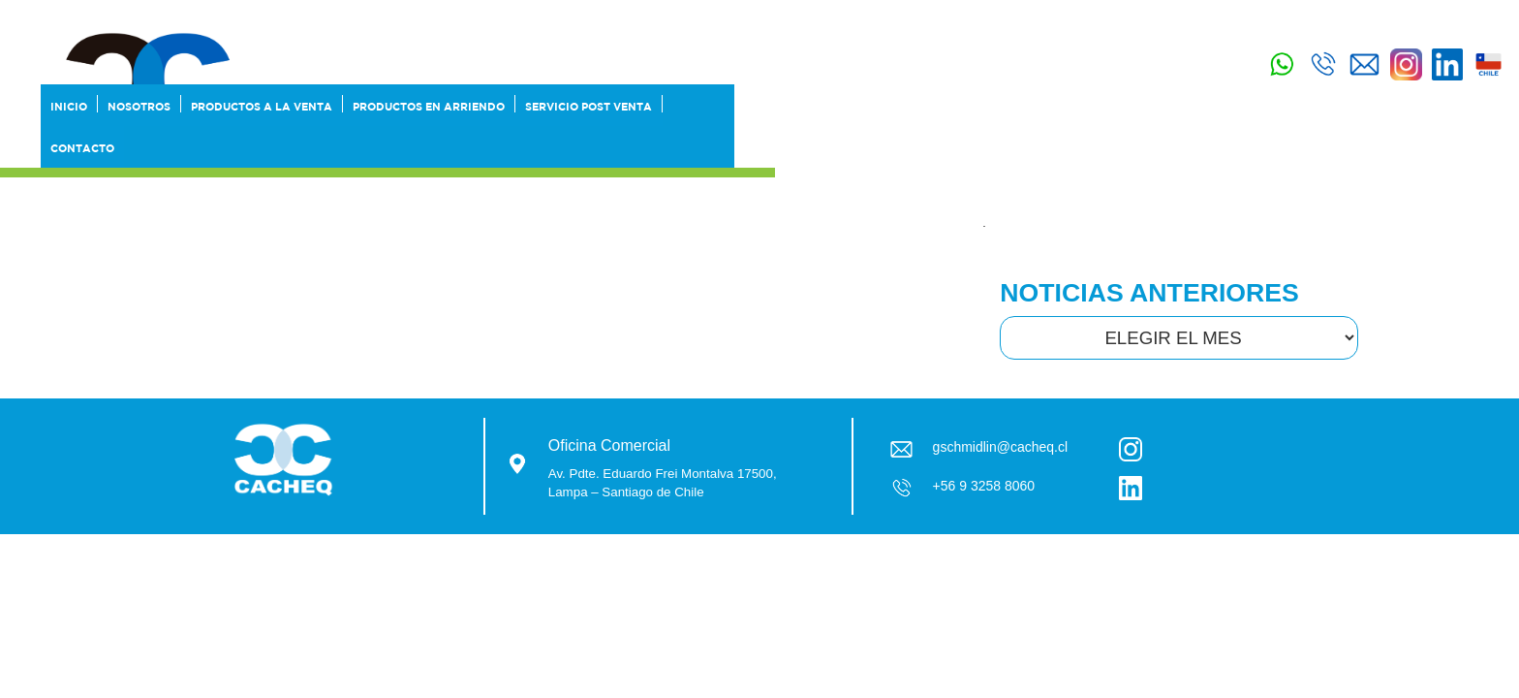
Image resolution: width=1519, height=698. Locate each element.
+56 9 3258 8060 (984, 485)
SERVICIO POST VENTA (954, 149)
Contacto (1070, 149)
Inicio (435, 149)
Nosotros (505, 149)
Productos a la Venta (627, 149)
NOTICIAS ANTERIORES (1149, 292)
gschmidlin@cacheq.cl (1001, 447)
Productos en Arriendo (795, 149)
